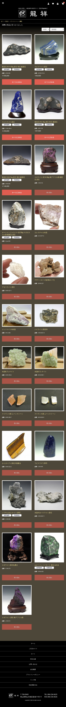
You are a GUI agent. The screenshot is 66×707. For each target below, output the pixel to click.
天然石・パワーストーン (11, 21)
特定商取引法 (33, 685)
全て (2, 21)
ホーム (33, 643)
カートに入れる (17, 82)
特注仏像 (33, 659)
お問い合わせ (33, 664)
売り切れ (49, 192)
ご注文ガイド (33, 648)
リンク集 (33, 680)
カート (33, 654)
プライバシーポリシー (33, 674)
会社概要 (33, 669)
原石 (21, 21)
